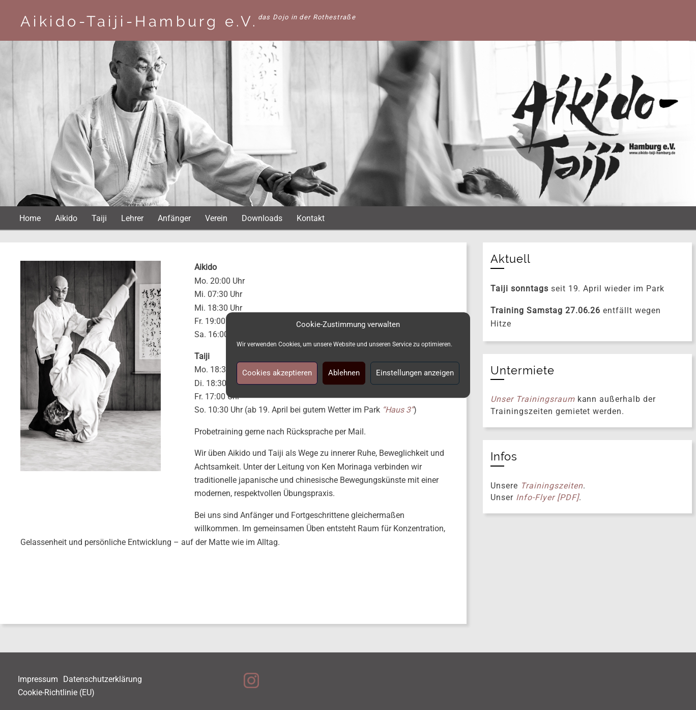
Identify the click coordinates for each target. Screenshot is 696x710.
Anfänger (174, 218)
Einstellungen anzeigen (415, 372)
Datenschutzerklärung (102, 679)
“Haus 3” (398, 410)
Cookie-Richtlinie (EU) (56, 692)
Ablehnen (344, 372)
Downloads (262, 218)
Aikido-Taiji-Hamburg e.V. (139, 21)
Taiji (99, 218)
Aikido (66, 218)
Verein (216, 218)
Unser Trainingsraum (532, 399)
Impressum (38, 679)
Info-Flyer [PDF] (547, 497)
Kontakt (311, 218)
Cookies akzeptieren (277, 372)
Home (30, 218)
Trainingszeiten (551, 485)
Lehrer (132, 218)
